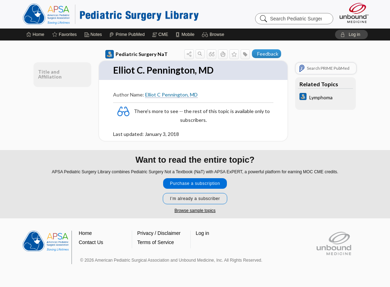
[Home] (35, 34)
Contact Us (91, 242)
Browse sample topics (195, 210)
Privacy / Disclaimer (159, 233)
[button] (214, 34)
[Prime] (126, 34)
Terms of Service (155, 242)
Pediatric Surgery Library (111, 14)
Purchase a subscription (195, 183)
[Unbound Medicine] (354, 13)
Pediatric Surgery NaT (136, 54)
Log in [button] (202, 233)
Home (85, 233)
